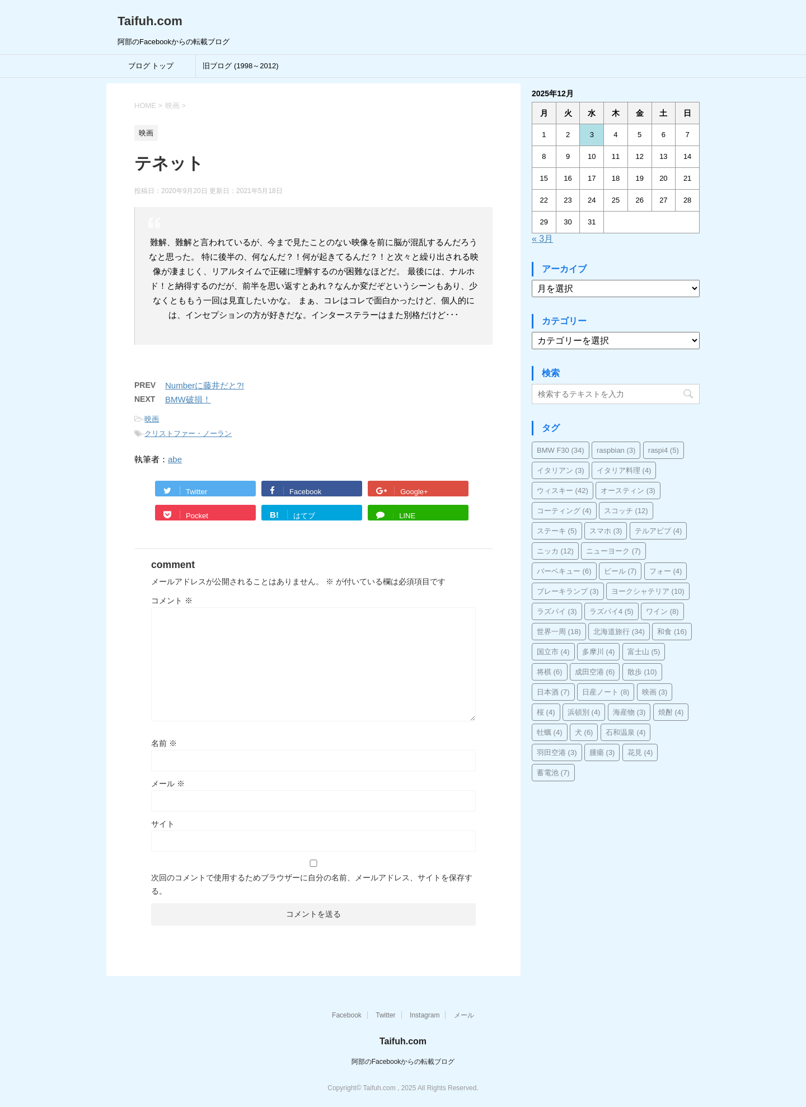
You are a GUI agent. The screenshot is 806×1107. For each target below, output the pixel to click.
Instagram (424, 1015)
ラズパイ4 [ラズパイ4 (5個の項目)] (611, 611)
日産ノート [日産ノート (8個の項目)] (606, 692)
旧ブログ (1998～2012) (240, 66)
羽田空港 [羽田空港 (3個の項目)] (557, 752)
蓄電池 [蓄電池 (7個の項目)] (553, 772)
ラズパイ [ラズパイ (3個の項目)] (557, 611)
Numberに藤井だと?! (204, 385)
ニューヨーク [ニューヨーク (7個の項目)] (613, 551)
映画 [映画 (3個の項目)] (655, 692)
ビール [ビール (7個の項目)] (620, 571)
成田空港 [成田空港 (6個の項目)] (595, 672)
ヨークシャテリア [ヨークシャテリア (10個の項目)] (648, 591)
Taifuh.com (150, 21)
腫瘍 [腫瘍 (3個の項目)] (602, 752)
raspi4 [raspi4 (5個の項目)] (663, 450)
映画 (151, 419)
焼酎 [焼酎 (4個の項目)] (671, 712)
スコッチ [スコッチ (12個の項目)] (626, 510)
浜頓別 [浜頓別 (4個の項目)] (584, 712)
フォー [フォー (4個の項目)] (665, 571)
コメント (172, 600)
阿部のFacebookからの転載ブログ (403, 1062)
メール (168, 783)
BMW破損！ (188, 399)
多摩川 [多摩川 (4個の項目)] (598, 652)
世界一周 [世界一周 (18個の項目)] (559, 631)
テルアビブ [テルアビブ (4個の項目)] (658, 531)
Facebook (347, 1015)
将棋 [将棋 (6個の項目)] (550, 672)
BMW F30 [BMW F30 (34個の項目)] (560, 450)
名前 (164, 743)
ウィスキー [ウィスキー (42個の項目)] (562, 490)
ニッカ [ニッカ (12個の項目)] (555, 551)
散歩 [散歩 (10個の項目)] (642, 672)
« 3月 (542, 238)
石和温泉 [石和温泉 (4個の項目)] (626, 732)
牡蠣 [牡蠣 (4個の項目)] (550, 732)
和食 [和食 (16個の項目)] (672, 631)
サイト (163, 823)
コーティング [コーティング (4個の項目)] (564, 510)
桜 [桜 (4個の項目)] (546, 712)
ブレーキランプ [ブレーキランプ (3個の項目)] (568, 591)
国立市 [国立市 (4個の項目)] (553, 652)
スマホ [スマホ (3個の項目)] (605, 531)
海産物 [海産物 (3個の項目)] (629, 712)
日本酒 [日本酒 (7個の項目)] (553, 692)
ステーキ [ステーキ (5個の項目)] (557, 531)
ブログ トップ (151, 66)
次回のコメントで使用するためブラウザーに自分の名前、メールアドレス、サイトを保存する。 (311, 884)
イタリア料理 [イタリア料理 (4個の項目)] (624, 470)
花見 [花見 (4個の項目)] (640, 752)
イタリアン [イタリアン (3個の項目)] (560, 470)
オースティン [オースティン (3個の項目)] (628, 490)
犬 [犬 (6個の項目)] (584, 732)
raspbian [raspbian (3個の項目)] (616, 450)
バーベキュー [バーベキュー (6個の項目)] (564, 571)
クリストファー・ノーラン (188, 433)
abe (175, 459)
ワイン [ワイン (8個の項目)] (662, 611)
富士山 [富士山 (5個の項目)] (643, 652)
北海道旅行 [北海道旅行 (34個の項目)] (619, 631)
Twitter (385, 1015)
